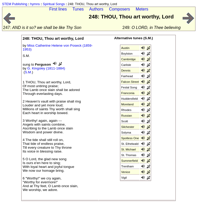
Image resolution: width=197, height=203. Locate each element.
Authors (96, 9)
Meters (142, 9)
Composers (119, 9)
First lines (58, 9)
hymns (35, 4)
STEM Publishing (14, 4)
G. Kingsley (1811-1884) (46, 68)
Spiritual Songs (54, 4)
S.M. (28, 72)
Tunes (78, 9)
